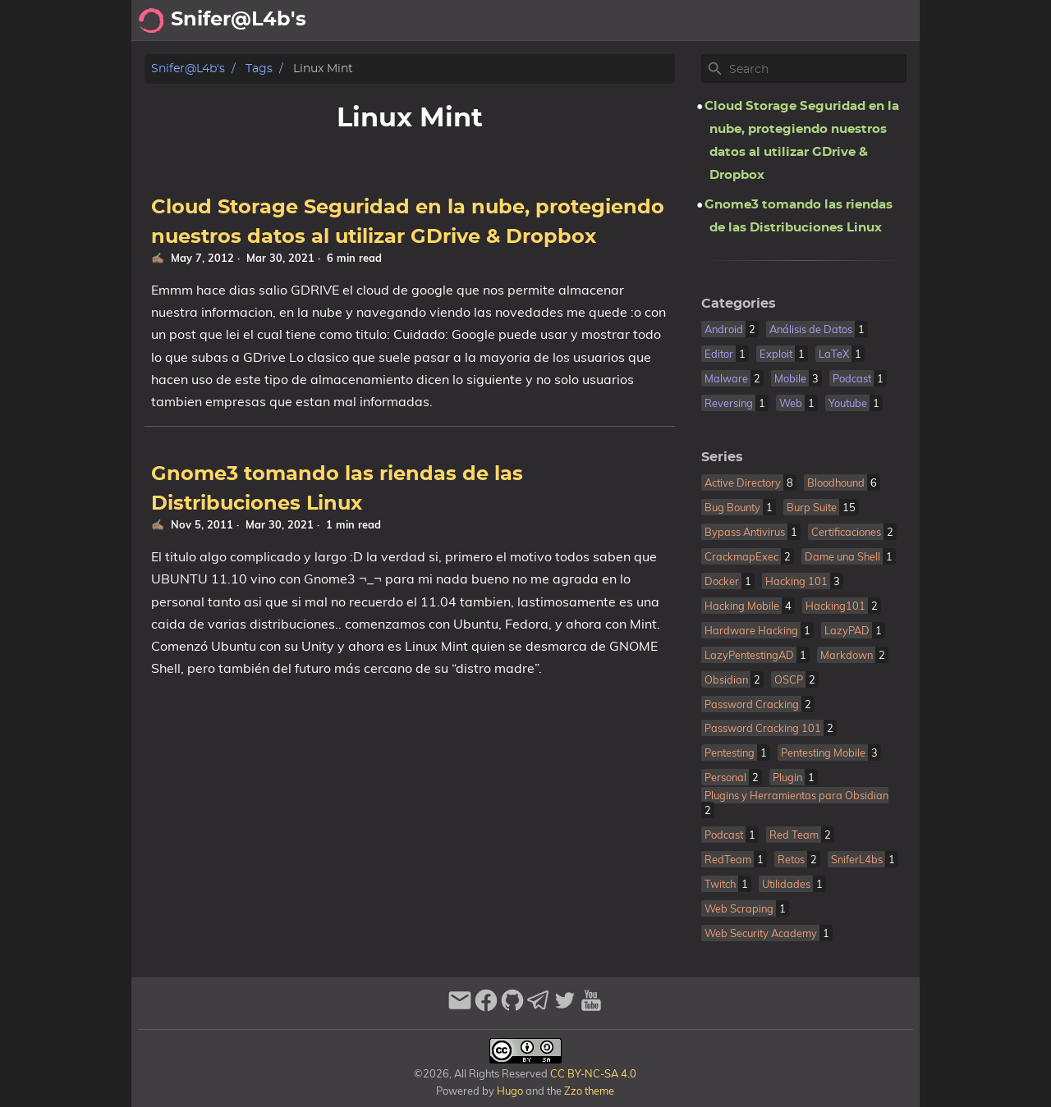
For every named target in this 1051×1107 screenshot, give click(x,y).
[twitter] (565, 1007)
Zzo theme (589, 1090)
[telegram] (539, 1007)
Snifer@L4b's (188, 68)
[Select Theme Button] (530, 20)
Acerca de (592, 20)
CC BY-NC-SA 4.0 (592, 1073)
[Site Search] (816, 69)
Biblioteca (878, 20)
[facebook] (486, 1007)
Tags (259, 68)
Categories (738, 303)
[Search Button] (489, 20)
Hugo (510, 1090)
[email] (460, 1007)
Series (722, 457)
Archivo (665, 20)
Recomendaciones (767, 20)
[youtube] (591, 1007)
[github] (512, 1007)
